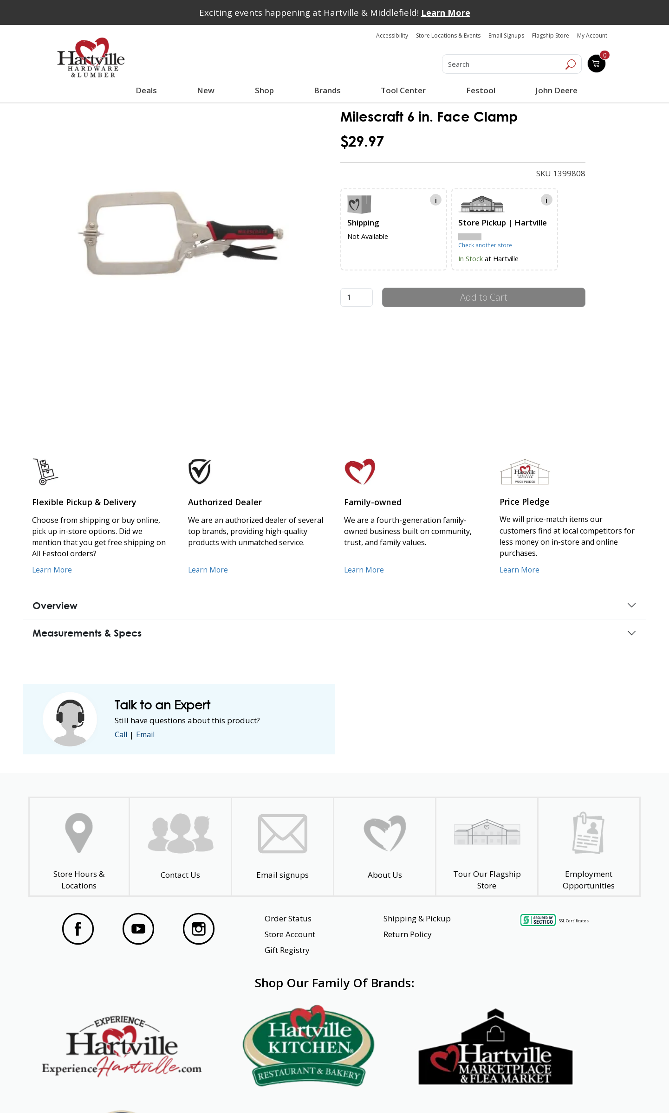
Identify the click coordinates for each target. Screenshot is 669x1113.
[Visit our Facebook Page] (78, 929)
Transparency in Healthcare (433, 1089)
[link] (183, 228)
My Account (592, 35)
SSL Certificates (574, 921)
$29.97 (362, 141)
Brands (326, 90)
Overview (55, 605)
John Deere (555, 90)
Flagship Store (550, 35)
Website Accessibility (92, 1089)
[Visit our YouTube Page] (138, 929)
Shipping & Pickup (417, 918)
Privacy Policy (199, 1089)
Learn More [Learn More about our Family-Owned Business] (364, 570)
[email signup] (282, 847)
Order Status (288, 918)
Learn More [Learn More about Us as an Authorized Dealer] (208, 570)
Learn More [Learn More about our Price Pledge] (520, 570)
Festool (479, 90)
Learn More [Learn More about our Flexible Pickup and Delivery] (52, 570)
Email (148, 734)
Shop (266, 91)
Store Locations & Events (448, 35)
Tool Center (402, 90)
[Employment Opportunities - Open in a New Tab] (589, 847)
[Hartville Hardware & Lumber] (91, 57)
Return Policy (407, 934)
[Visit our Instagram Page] (198, 929)
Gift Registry (287, 950)
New (205, 90)
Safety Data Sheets (305, 1089)
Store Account (290, 934)
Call (122, 734)
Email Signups (506, 35)
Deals (148, 91)
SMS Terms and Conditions (568, 1089)
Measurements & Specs (87, 633)
